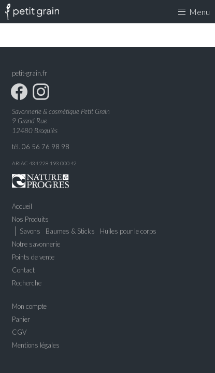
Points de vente (33, 257)
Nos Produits (30, 219)
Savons (30, 231)
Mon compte (29, 306)
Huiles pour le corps (128, 231)
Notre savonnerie (36, 244)
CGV (19, 332)
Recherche (26, 283)
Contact (23, 270)
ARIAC (20, 163)
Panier (21, 319)
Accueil (22, 206)
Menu (194, 12)
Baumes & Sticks (70, 231)
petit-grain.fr (29, 73)
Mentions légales (36, 345)
